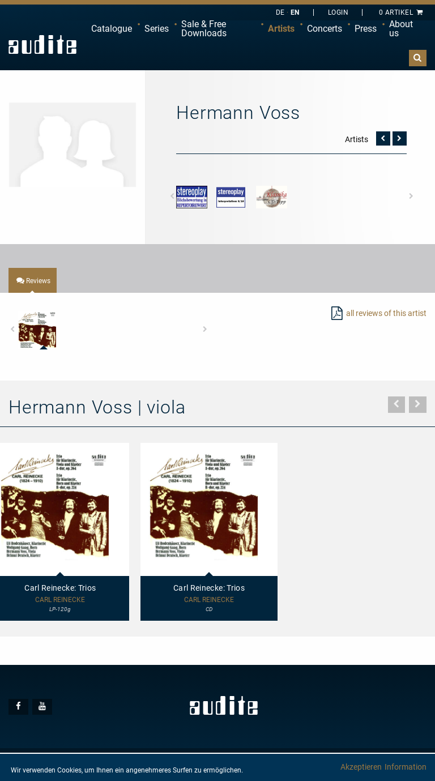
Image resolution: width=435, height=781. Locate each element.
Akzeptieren (361, 766)
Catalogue (111, 28)
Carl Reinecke (209, 600)
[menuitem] (111, 28)
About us (401, 29)
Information (406, 766)
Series (156, 28)
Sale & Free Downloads (204, 29)
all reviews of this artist (386, 313)
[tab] (32, 280)
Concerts (324, 28)
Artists (281, 28)
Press (366, 28)
